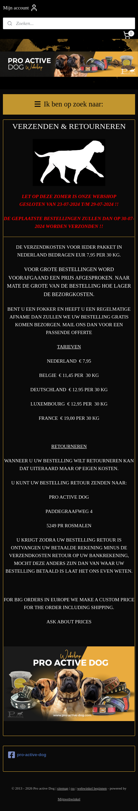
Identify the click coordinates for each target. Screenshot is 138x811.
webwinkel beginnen (92, 788)
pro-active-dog (27, 755)
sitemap (62, 788)
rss (73, 788)
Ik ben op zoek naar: (69, 104)
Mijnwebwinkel (69, 799)
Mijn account (20, 8)
